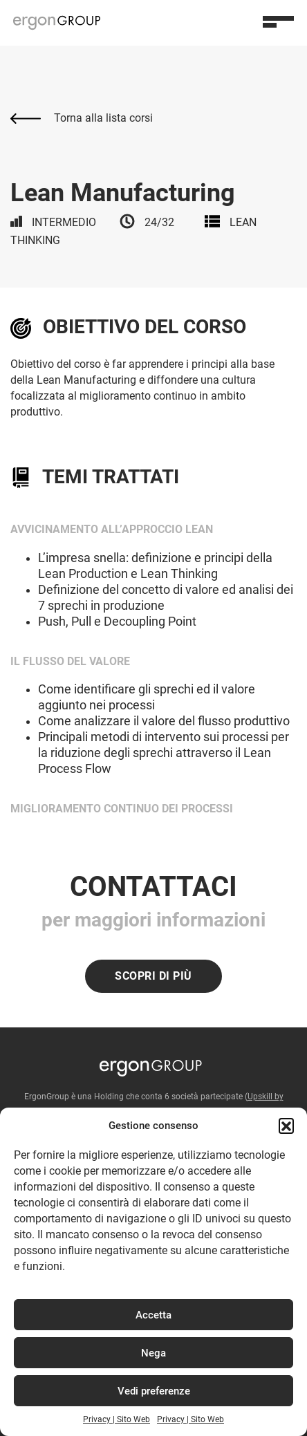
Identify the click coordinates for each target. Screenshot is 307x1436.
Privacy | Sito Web (116, 1419)
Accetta (153, 1315)
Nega (153, 1353)
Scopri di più (153, 975)
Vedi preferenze (154, 1391)
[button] (286, 1125)
